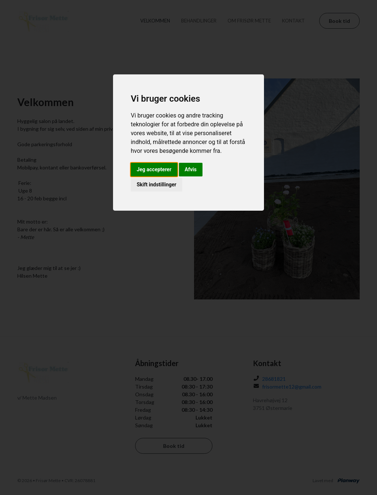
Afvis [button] (191, 169)
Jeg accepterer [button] (154, 169)
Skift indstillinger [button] (156, 184)
